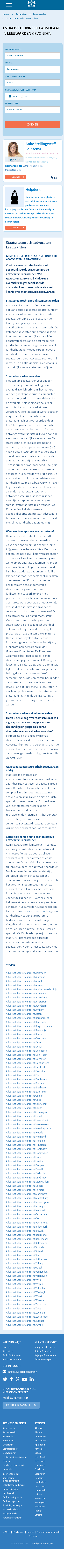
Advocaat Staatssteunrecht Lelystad (25, 1190)
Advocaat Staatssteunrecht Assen (24, 1014)
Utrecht (38, 1515)
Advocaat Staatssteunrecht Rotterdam (26, 1243)
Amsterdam (40, 1440)
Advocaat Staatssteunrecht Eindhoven (26, 1079)
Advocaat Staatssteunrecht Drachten (26, 1071)
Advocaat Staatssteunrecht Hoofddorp (26, 1149)
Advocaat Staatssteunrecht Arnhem (25, 1009)
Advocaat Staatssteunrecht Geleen (24, 1095)
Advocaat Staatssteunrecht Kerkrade (25, 1173)
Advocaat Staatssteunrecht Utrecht (24, 1267)
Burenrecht (8, 1440)
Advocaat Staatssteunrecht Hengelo (25, 1140)
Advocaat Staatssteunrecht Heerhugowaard (29, 1128)
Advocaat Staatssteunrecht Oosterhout (27, 1214)
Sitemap (33, 1536)
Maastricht (40, 1498)
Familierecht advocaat (13, 1465)
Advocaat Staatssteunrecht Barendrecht (27, 1018)
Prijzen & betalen (43, 1351)
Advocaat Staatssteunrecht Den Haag (26, 1054)
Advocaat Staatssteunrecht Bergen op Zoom (29, 1026)
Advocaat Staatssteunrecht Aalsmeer (26, 973)
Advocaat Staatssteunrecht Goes (23, 1099)
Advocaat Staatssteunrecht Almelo (24, 981)
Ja (24, 96)
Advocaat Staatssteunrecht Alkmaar (25, 977)
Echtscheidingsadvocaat (14, 1457)
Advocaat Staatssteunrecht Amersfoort (27, 993)
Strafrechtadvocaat (12, 1509)
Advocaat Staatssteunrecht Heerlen (25, 1132)
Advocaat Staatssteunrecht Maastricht (26, 1194)
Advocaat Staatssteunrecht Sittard (24, 1251)
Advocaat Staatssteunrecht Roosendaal (27, 1239)
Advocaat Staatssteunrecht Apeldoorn (26, 1005)
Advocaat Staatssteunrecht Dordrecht (26, 1067)
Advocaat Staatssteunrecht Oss (22, 1218)
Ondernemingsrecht (12, 1497)
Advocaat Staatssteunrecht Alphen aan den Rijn (31, 989)
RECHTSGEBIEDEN (14, 1423)
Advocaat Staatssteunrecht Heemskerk (27, 1120)
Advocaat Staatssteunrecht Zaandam (26, 1304)
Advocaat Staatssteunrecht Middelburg (27, 1198)
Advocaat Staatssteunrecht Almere (24, 985)
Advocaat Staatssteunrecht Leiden (24, 1185)
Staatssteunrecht (13, 170)
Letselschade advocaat (14, 1485)
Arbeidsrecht (9, 1428)
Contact (18, 177)
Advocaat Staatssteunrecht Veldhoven (26, 1275)
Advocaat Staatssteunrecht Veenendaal (27, 1271)
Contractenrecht (10, 1449)
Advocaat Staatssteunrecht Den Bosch (26, 1050)
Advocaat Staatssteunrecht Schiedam (26, 1247)
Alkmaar (39, 1428)
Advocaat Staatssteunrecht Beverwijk (26, 1030)
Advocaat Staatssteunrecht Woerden (25, 1300)
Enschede (40, 1469)
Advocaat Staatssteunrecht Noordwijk (26, 1210)
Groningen (40, 1474)
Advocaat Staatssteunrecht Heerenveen (27, 1124)
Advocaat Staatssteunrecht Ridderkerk (26, 1226)
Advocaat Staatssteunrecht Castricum (26, 1038)
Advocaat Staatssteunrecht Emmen (25, 1083)
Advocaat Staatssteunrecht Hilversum (26, 1145)
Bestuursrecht (9, 1432)
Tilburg (38, 1510)
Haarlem (39, 1478)
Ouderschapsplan (11, 1501)
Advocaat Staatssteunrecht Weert (24, 1296)
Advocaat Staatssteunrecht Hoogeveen (27, 1153)
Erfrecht (6, 1461)
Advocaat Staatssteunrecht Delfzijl (24, 1046)
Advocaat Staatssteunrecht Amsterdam (27, 1001)
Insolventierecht (10, 1474)
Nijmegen (40, 1502)
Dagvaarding (9, 1453)
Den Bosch (40, 1457)
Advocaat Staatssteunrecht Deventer (26, 1059)
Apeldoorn (40, 1444)
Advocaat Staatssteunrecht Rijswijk (25, 1230)
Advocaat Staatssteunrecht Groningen (26, 1112)
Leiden (38, 1494)
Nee (13, 96)
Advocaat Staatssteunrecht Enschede (26, 1087)
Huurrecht (7, 1469)
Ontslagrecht (9, 1493)
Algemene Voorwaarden (49, 1532)
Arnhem (38, 1449)
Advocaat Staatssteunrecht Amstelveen (27, 997)
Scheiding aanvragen (13, 1505)
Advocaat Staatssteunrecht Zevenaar (26, 1312)
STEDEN (40, 1423)
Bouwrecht (8, 1436)
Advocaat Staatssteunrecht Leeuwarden (27, 1181)
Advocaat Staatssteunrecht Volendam (26, 1288)
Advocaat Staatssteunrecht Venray (24, 1284)
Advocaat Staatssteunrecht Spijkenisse (26, 1259)
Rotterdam (40, 1506)
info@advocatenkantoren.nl (20, 1371)
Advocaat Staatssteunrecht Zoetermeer (27, 1316)
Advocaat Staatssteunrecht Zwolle (24, 1325)
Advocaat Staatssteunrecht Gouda (24, 1108)
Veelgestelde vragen (45, 1347)
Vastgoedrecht (10, 1513)
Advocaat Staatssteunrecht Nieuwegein (27, 1202)
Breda (38, 1453)
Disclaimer (18, 1532)
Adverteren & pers (44, 1359)
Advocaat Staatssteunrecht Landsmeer (26, 1177)
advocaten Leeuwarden (35, 911)
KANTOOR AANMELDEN (21, 1405)
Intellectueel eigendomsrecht (11, 1479)
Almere (38, 1432)
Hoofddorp (40, 1482)
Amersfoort (40, 1436)
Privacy (30, 1532)
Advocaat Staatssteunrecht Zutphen (25, 1320)
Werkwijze (8, 1351)
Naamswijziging (10, 1489)
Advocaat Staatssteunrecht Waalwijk (25, 1292)
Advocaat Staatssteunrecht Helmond (26, 1136)
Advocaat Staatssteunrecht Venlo (23, 1280)
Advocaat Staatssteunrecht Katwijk (25, 1169)
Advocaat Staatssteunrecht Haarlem (25, 1116)
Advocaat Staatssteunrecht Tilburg (24, 1263)
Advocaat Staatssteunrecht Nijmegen (26, 1206)
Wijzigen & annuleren (45, 1355)
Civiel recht (8, 1444)
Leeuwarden (41, 1490)
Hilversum (40, 1486)
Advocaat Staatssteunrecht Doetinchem (27, 1063)
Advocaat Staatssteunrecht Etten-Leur (26, 1091)
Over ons (7, 1347)
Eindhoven (40, 1465)
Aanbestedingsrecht (32, 166)
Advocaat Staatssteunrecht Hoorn (24, 1157)
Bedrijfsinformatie (12, 1355)
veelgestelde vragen (42, 1543)
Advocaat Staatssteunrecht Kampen (25, 1165)
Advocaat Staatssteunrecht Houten (25, 1161)
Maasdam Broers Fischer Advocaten (42, 153)
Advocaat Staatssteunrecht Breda (24, 1034)
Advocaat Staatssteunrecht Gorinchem (26, 1104)
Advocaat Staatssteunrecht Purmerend (26, 1222)
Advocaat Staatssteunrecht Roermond (26, 1235)
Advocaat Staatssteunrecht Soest (23, 1255)
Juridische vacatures (12, 1359)
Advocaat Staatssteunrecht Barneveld (26, 1022)
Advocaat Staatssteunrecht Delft (23, 1042)
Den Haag (40, 1461)
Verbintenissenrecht (12, 1517)
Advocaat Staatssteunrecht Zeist (23, 1308)
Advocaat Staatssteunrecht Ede (22, 1075)
